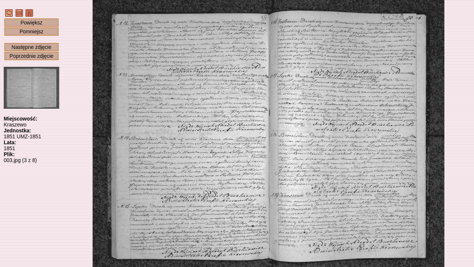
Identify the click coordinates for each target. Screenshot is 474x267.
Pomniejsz (32, 31)
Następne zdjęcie (31, 47)
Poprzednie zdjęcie (31, 56)
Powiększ (31, 23)
